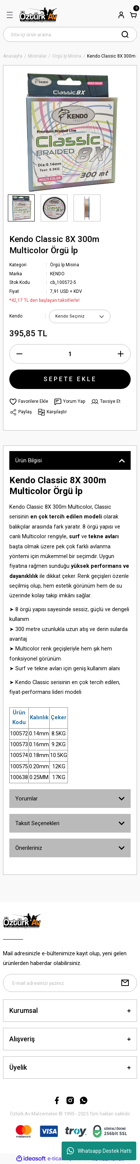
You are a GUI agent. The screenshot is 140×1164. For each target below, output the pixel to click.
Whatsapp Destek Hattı (99, 1151)
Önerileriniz (28, 848)
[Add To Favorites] (28, 401)
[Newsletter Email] (70, 983)
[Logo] (38, 14)
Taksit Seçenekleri (37, 823)
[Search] (70, 34)
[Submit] (125, 983)
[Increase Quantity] (120, 353)
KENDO (57, 273)
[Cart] (133, 15)
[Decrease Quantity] (19, 353)
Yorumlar (26, 798)
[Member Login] (121, 15)
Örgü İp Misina (64, 264)
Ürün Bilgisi (28, 460)
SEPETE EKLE (70, 379)
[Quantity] (70, 353)
